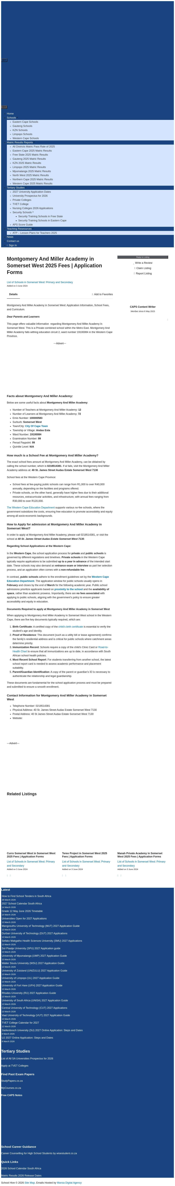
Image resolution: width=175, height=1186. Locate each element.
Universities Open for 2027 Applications (24, 918)
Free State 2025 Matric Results (30, 154)
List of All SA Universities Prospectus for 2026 (27, 1058)
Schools (13, 117)
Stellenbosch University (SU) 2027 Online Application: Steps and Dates (42, 1030)
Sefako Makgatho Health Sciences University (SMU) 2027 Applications (42, 940)
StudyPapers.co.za (12, 1080)
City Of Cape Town (36, 426)
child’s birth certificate (70, 626)
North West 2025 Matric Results (31, 175)
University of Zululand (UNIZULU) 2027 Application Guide (34, 970)
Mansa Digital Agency (69, 1182)
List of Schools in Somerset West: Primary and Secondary (40, 282)
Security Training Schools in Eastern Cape (42, 220)
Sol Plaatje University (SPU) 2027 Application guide (31, 948)
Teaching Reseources (20, 228)
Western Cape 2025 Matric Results (32, 183)
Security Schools (23, 212)
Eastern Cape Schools (25, 121)
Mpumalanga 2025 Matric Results (32, 171)
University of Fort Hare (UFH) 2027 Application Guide (32, 985)
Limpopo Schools (22, 134)
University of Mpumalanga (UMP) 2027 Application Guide (34, 955)
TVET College (21, 204)
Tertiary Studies (17, 187)
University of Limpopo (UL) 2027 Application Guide (30, 978)
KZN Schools (20, 130)
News (10, 236)
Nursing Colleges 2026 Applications (33, 208)
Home (10, 113)
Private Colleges (22, 200)
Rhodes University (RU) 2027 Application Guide (29, 993)
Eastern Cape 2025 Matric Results (32, 150)
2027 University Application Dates (32, 191)
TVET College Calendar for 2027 (20, 1022)
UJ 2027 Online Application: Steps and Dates (27, 1037)
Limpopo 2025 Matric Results (29, 167)
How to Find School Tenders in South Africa (26, 896)
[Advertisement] (87, 84)
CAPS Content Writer (143, 306)
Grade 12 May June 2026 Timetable (22, 911)
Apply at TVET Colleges (14, 1065)
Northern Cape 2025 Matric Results (33, 179)
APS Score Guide (23, 224)
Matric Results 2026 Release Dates (21, 1175)
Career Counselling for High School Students (26, 1153)
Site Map (30, 1182)
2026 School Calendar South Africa (21, 1168)
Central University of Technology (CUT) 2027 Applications (34, 1007)
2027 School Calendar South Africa (22, 903)
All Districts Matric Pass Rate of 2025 (34, 146)
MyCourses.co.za (11, 1088)
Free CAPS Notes (11, 1095)
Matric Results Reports (21, 142)
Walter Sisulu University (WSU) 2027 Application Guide (33, 963)
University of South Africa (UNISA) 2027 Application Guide (35, 1000)
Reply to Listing (142, 257)
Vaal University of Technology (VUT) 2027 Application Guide (36, 1015)
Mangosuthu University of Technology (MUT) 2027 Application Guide (41, 926)
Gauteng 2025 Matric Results (29, 158)
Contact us (13, 241)
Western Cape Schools (26, 138)
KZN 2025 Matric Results (27, 163)
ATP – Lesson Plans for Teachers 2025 (35, 232)
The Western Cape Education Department (31, 507)
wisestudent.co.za (66, 1153)
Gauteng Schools (22, 126)
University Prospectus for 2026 (30, 195)
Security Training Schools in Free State (40, 216)
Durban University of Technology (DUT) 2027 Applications (34, 933)
